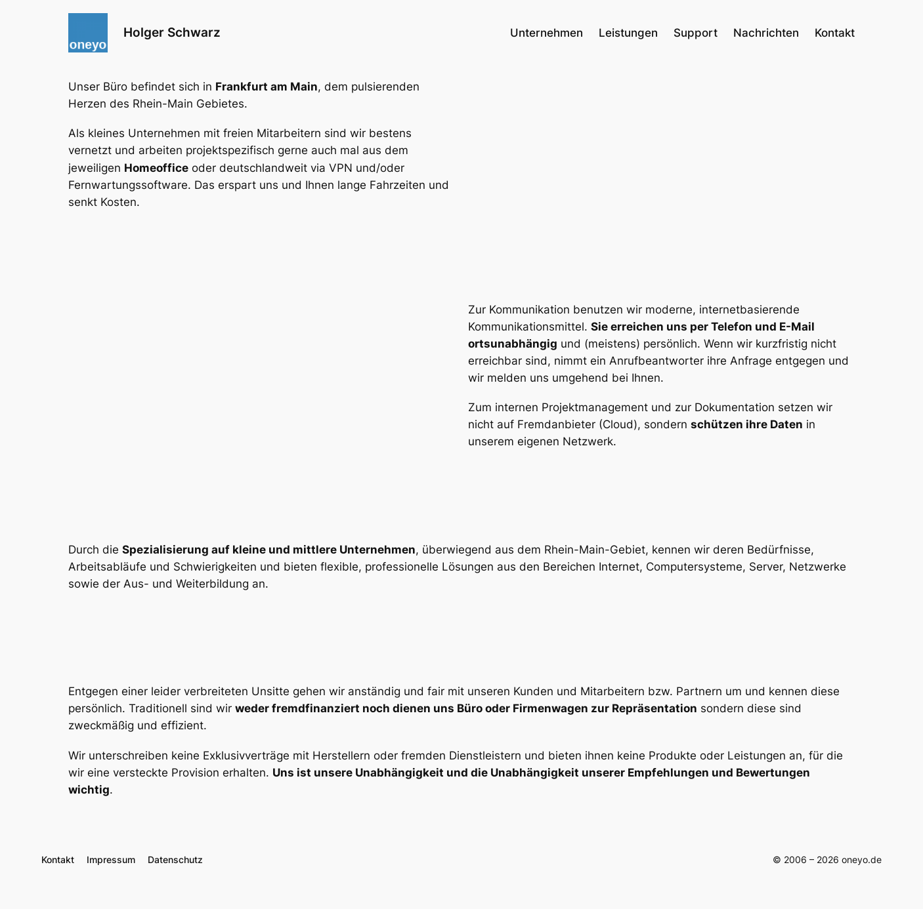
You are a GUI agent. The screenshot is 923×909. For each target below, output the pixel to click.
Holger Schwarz (172, 32)
